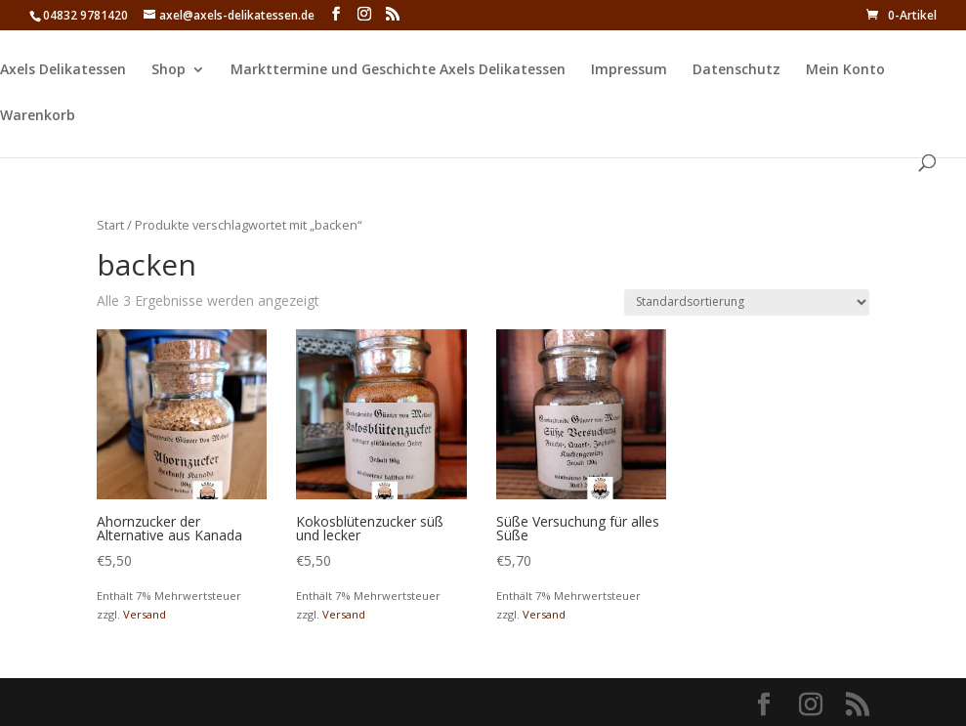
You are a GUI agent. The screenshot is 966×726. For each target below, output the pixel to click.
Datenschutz (736, 70)
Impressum (629, 70)
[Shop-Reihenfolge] (746, 302)
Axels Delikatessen (63, 70)
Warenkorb (37, 116)
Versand (144, 614)
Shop (168, 70)
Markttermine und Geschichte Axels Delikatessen (398, 70)
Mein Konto (845, 70)
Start (110, 225)
